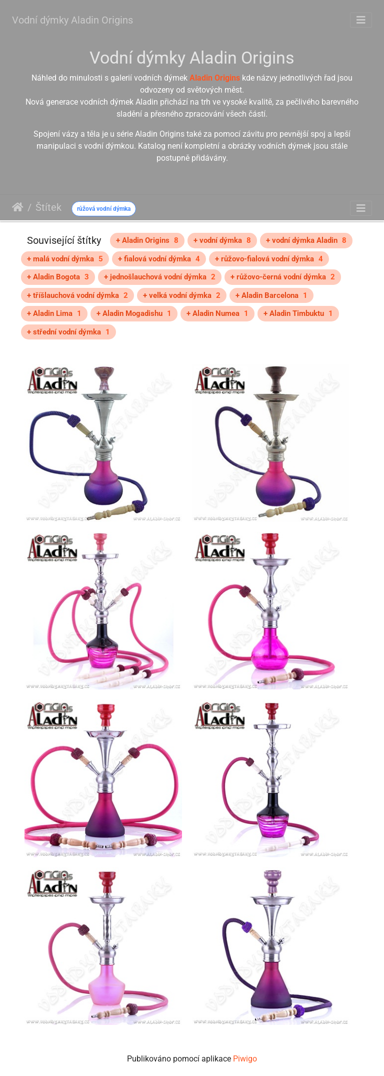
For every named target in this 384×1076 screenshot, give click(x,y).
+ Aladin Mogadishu (134, 313)
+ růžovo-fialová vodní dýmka (269, 258)
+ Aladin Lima (54, 313)
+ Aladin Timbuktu (298, 313)
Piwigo (245, 1058)
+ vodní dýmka (222, 240)
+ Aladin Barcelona (272, 295)
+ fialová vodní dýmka (159, 258)
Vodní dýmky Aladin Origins (72, 20)
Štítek (49, 207)
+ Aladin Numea (217, 313)
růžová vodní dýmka (103, 208)
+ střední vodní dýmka (68, 331)
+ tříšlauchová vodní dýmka (77, 295)
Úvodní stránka (18, 207)
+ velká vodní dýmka (181, 295)
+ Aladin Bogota (58, 276)
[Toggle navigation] (361, 20)
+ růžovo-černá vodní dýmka (282, 276)
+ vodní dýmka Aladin (306, 240)
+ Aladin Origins (147, 240)
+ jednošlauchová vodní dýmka (160, 276)
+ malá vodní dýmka (65, 258)
